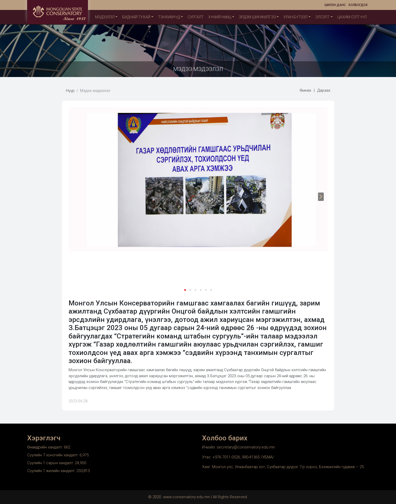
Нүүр (70, 90)
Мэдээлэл (105, 17)
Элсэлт (322, 17)
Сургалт (196, 17)
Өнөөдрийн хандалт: (45, 447)
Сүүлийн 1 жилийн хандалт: (51, 470)
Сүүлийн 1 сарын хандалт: (51, 463)
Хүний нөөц (219, 17)
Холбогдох (358, 5)
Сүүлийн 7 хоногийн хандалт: (53, 455)
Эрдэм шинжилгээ (257, 17)
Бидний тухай (136, 17)
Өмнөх (305, 90)
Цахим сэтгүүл (352, 17)
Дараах (323, 90)
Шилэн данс (335, 5)
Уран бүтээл (295, 17)
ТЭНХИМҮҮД (169, 17)
